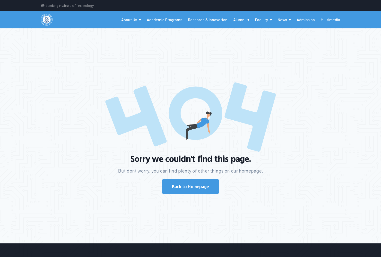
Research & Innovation (207, 19)
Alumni (239, 19)
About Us (129, 19)
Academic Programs (164, 19)
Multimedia (330, 19)
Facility (261, 19)
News (282, 19)
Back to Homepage (190, 186)
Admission (306, 19)
